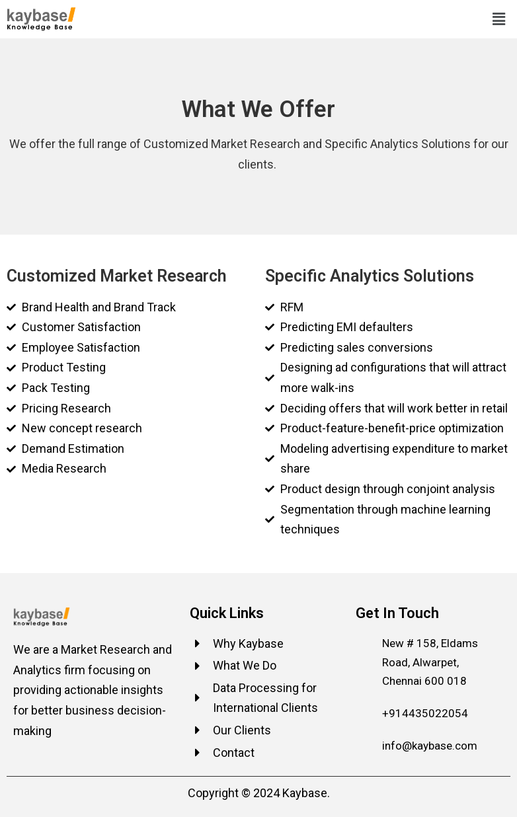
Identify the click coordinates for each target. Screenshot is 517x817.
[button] (499, 19)
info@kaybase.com (429, 745)
